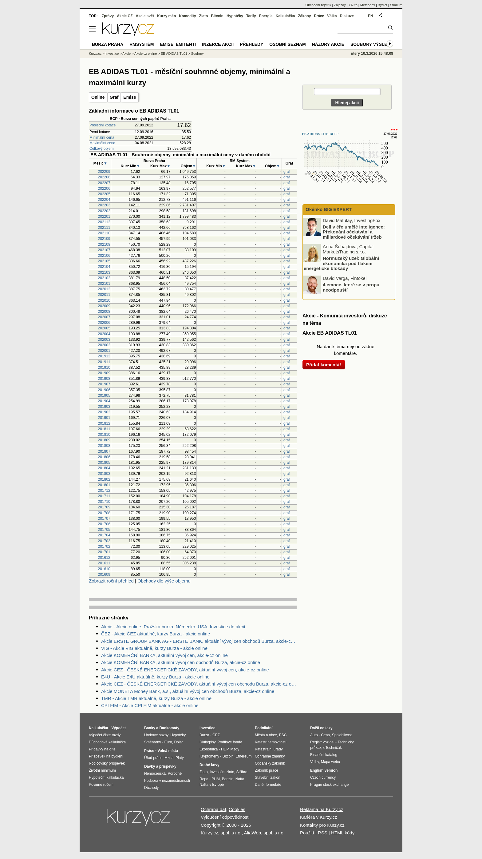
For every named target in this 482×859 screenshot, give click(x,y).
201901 (104, 418)
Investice (112, 53)
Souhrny (197, 53)
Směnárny (152, 742)
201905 (104, 395)
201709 (104, 507)
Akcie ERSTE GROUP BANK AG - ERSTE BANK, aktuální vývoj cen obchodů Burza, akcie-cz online (199, 641)
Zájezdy (340, 5)
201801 (104, 485)
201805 (104, 462)
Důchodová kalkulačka (107, 742)
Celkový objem (101, 148)
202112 (104, 222)
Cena (325, 735)
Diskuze (347, 16)
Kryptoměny (209, 756)
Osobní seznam (287, 44)
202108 (104, 244)
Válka (332, 16)
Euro (168, 742)
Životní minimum (102, 770)
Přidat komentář (323, 364)
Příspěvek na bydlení (106, 756)
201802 (104, 479)
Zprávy (108, 16)
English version (324, 770)
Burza (204, 735)
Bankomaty (169, 728)
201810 (104, 434)
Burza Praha (107, 44)
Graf (114, 97)
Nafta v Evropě (212, 784)
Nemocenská (155, 773)
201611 (104, 563)
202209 (104, 171)
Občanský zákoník (270, 763)
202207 (104, 183)
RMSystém (141, 44)
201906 (104, 390)
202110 (104, 233)
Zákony (304, 16)
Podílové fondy (229, 742)
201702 (104, 546)
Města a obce (266, 735)
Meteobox (367, 5)
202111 (104, 227)
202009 (104, 306)
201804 (104, 468)
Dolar (178, 742)
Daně (259, 784)
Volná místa (167, 751)
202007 (104, 317)
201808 (104, 445)
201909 (104, 373)
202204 (104, 199)
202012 (104, 289)
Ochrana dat (213, 809)
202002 (104, 345)
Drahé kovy (209, 765)
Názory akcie (328, 44)
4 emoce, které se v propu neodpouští (351, 287)
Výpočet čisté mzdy (104, 735)
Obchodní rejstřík (318, 5)
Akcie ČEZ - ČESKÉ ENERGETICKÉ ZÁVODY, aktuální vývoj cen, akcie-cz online (185, 669)
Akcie (126, 53)
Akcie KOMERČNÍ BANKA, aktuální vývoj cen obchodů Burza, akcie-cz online (180, 662)
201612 (104, 557)
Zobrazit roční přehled (111, 580)
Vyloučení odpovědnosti (225, 817)
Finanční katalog (323, 755)
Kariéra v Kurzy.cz (318, 817)
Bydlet (382, 5)
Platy (180, 758)
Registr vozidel (322, 742)
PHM (215, 779)
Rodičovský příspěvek (107, 763)
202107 (104, 250)
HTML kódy (342, 832)
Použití (307, 832)
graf (286, 171)
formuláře (273, 784)
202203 (104, 205)
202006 (104, 322)
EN (370, 16)
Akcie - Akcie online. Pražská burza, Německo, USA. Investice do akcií (173, 626)
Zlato (203, 16)
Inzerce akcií (218, 44)
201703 (104, 541)
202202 (104, 211)
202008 (104, 311)
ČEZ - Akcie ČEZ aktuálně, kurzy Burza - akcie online (155, 633)
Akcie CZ (124, 16)
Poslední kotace (102, 125)
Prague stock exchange (329, 784)
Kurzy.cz (95, 53)
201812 (104, 423)
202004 (104, 334)
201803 (104, 473)
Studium (396, 5)
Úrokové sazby (156, 735)
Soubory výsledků (373, 44)
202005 (104, 328)
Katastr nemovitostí (270, 742)
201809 (104, 440)
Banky (149, 728)
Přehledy (251, 44)
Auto (314, 735)
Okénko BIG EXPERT (328, 209)
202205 (104, 194)
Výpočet (118, 728)
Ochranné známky (270, 756)
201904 (104, 401)
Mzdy (235, 749)
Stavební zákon (267, 777)
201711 (104, 496)
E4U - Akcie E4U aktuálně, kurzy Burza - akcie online (155, 676)
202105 (104, 261)
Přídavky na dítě (102, 749)
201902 (104, 412)
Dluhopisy (207, 742)
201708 (104, 513)
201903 (104, 406)
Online (98, 97)
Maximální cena (102, 143)
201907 (104, 384)
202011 (104, 294)
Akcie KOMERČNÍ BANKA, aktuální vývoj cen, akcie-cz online (164, 655)
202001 (104, 350)
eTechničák (332, 748)
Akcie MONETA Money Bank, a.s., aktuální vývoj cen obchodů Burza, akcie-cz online (187, 691)
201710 (104, 501)
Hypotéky (235, 16)
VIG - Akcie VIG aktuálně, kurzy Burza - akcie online (154, 648)
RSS (322, 832)
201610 (104, 569)
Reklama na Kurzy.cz (321, 809)
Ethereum (243, 756)
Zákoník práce (266, 770)
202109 (104, 239)
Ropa (204, 779)
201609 (104, 574)
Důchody (151, 787)
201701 (104, 552)
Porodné (175, 773)
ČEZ (216, 735)
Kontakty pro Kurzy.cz (322, 825)
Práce (319, 16)
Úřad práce (153, 758)
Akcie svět (145, 16)
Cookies (237, 809)
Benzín (227, 779)
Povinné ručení (101, 784)
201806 (104, 457)
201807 (104, 451)
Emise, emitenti (178, 44)
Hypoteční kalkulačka (106, 777)
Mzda (168, 758)
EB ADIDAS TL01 (174, 53)
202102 (104, 278)
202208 (104, 177)
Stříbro (241, 772)
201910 (104, 367)
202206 (104, 188)
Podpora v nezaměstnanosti (167, 780)
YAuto (353, 5)
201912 (104, 356)
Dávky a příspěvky (160, 766)
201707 (104, 518)
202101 (104, 283)
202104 (104, 266)
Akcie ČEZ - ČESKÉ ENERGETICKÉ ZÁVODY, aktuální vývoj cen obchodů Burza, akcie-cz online (199, 683)
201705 (104, 529)
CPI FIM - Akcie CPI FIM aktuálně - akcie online (150, 705)
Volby (314, 762)
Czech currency (323, 777)
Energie (266, 16)
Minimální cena (101, 137)
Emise (129, 97)
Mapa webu (330, 762)
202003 (104, 339)
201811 (104, 429)
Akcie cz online (145, 53)
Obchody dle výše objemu (164, 580)
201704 (104, 535)
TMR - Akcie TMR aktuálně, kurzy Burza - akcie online (156, 698)
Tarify (251, 16)
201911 (104, 362)
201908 (104, 378)
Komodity (187, 16)
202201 (104, 216)
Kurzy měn (166, 16)
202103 (104, 272)
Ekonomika (209, 749)
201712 (104, 490)
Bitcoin (217, 16)
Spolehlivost (342, 735)
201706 (104, 524)
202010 (104, 300)
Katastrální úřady (269, 749)
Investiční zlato (222, 772)
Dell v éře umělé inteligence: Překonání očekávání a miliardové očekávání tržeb (354, 231)
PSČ (283, 735)
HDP (224, 749)
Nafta (239, 779)
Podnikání (263, 728)
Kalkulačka (285, 16)
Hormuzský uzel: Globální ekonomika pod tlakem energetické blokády (341, 263)
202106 (104, 255)
